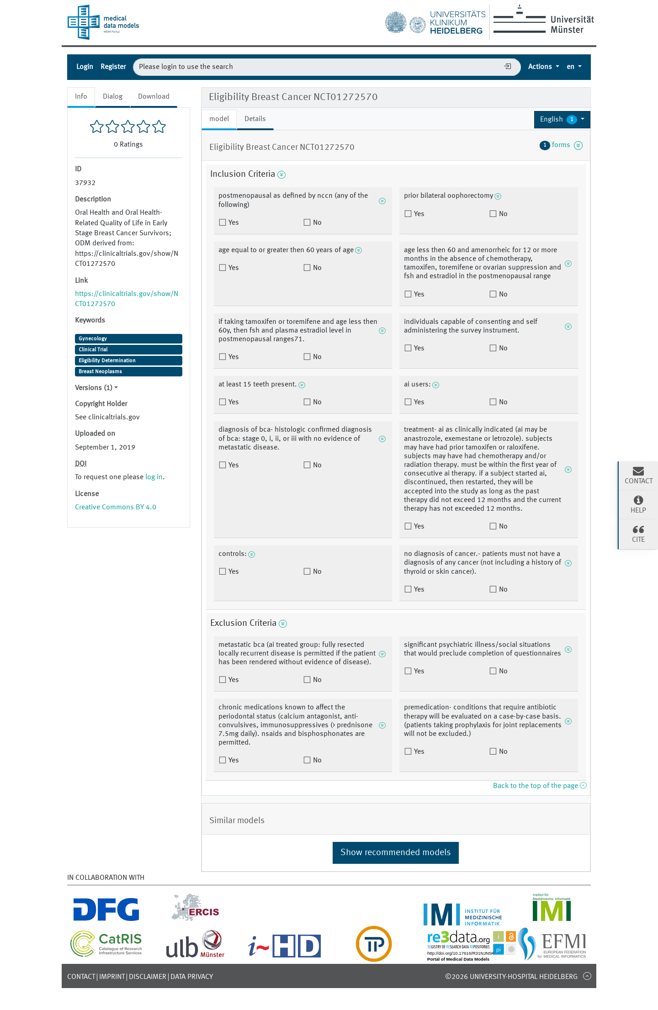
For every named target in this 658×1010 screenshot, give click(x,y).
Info (81, 96)
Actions (541, 67)
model (219, 119)
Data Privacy (191, 977)
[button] (562, 119)
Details (255, 119)
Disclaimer (147, 977)
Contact (81, 977)
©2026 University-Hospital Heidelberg (511, 977)
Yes (233, 223)
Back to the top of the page (539, 786)
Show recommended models (395, 852)
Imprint (112, 977)
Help (638, 504)
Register (113, 67)
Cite (638, 534)
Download (154, 96)
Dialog (112, 96)
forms (561, 145)
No (316, 223)
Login (84, 67)
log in (154, 477)
